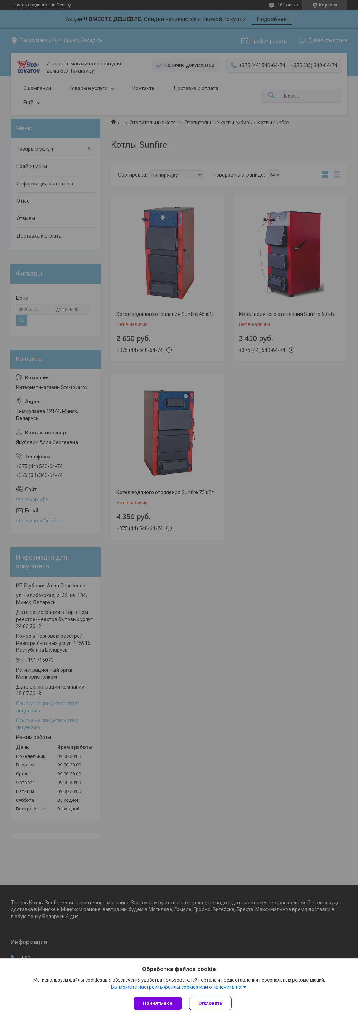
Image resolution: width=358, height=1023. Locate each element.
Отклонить (210, 1003)
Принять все (158, 1003)
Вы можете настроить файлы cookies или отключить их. (176, 987)
